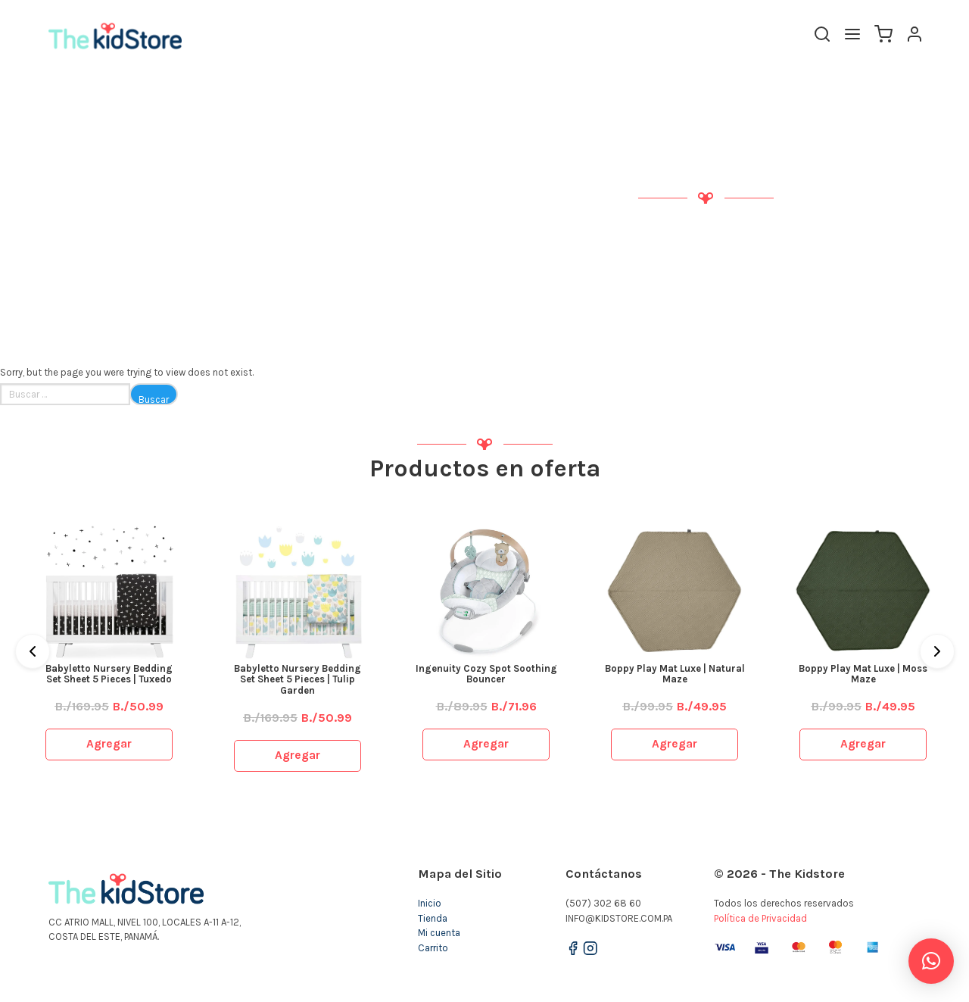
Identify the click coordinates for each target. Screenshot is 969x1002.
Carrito (433, 948)
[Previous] (32, 651)
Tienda (432, 918)
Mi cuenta (439, 932)
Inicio (429, 903)
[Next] (937, 651)
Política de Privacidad (760, 918)
